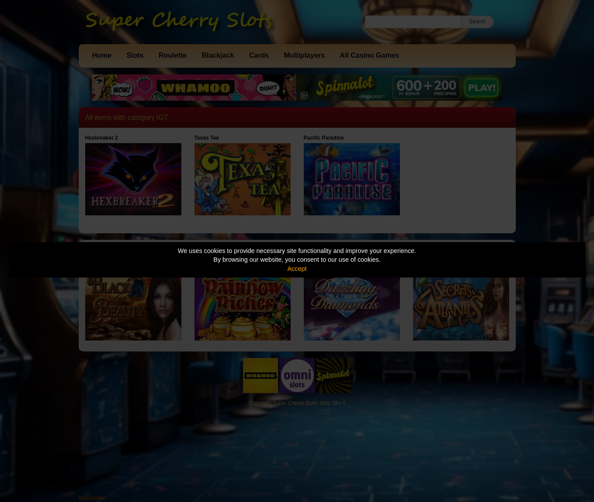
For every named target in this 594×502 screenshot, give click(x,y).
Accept (297, 268)
